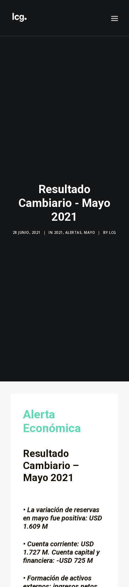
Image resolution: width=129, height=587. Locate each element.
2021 (58, 229)
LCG (112, 229)
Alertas (73, 229)
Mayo (89, 229)
